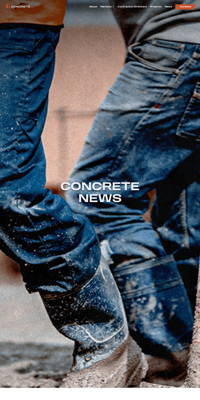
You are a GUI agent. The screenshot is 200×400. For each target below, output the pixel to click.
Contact (185, 7)
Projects (156, 7)
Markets (106, 7)
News (168, 7)
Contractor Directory (132, 7)
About (93, 7)
